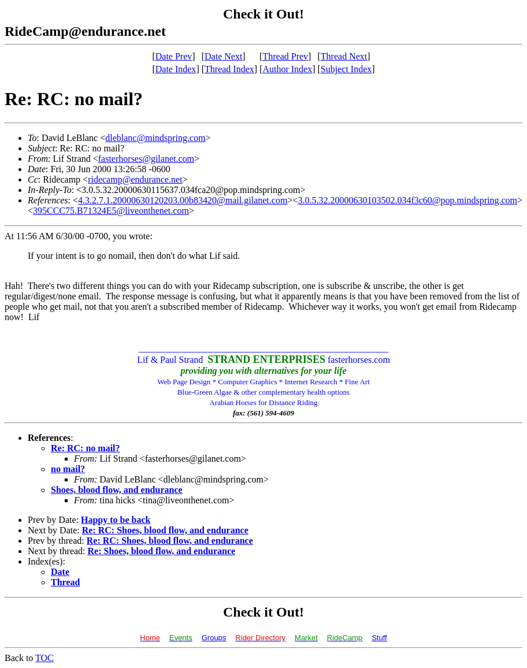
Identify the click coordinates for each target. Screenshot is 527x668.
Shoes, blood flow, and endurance (117, 490)
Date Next (223, 56)
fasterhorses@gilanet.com (146, 159)
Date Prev (173, 56)
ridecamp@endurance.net (135, 179)
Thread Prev (285, 56)
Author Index (287, 69)
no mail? (68, 469)
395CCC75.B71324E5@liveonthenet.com (111, 211)
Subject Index (346, 69)
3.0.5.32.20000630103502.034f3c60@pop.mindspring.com (407, 200)
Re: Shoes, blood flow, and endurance (162, 551)
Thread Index (229, 69)
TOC (44, 658)
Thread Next (344, 56)
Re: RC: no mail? (85, 448)
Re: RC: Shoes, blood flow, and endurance (165, 530)
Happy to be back (115, 520)
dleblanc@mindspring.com (155, 138)
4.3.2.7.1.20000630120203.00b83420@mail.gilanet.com (182, 200)
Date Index (175, 69)
